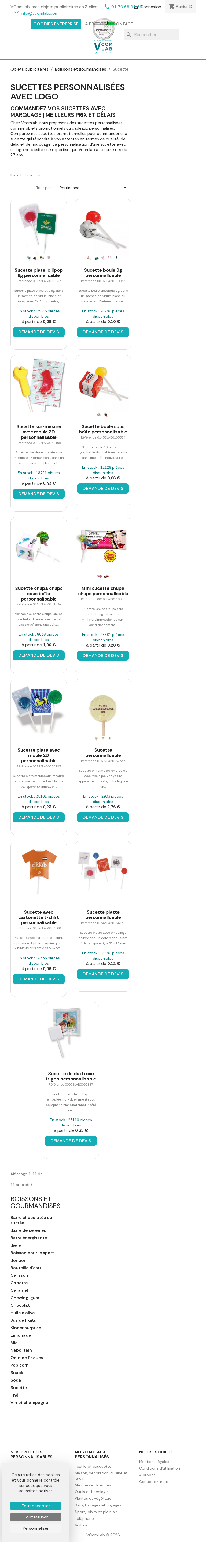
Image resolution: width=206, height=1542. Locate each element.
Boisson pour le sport (32, 1253)
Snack (16, 1372)
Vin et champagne (29, 1402)
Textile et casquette (93, 1466)
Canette (19, 1283)
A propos (95, 24)
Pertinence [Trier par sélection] (94, 187)
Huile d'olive (22, 1313)
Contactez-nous (154, 1481)
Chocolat (20, 1305)
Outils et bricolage (91, 1491)
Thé (14, 1395)
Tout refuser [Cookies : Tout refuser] (36, 1517)
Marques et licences (93, 1485)
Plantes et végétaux (93, 1498)
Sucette (18, 1387)
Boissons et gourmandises (35, 1202)
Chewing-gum (24, 1298)
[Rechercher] (151, 34)
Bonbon (18, 1260)
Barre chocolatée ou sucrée (31, 1220)
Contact (123, 24)
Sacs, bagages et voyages (98, 1505)
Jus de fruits (23, 1320)
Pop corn (19, 1365)
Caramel (19, 1290)
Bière (15, 1245)
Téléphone (84, 1518)
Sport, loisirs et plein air (96, 1511)
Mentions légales (154, 1461)
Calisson (19, 1275)
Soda (15, 1380)
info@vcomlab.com (39, 13)
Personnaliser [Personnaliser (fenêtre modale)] (36, 1528)
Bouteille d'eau (25, 1268)
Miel (14, 1342)
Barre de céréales (28, 1230)
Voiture (81, 1525)
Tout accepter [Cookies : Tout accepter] (35, 1506)
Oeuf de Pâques (26, 1357)
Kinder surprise (25, 1327)
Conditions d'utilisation (159, 1468)
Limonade (20, 1335)
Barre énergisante (28, 1238)
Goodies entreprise (56, 24)
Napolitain (21, 1350)
